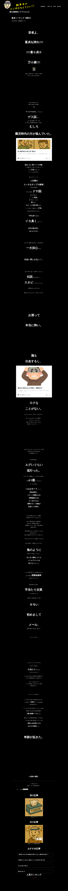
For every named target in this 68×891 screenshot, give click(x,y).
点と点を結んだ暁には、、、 (24, 865)
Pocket (21, 789)
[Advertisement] (34, 86)
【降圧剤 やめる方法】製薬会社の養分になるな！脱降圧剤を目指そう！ (33, 854)
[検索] (64, 6)
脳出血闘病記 (44, 6)
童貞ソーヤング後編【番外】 (33, 785)
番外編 (54, 6)
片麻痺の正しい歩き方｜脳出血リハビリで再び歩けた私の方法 (31, 860)
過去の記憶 (59, 6)
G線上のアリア (34, 783)
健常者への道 (50, 6)
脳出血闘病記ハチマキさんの (19, 12)
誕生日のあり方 (21, 871)
